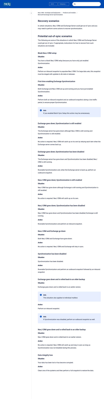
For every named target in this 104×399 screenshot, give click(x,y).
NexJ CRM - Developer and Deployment (49, 12)
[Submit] (74, 4)
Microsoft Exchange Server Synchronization (50, 14)
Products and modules (69, 12)
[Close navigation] (31, 13)
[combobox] (86, 4)
